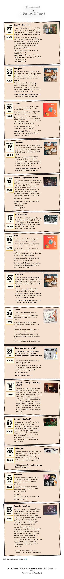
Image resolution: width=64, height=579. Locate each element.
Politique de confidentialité (32, 573)
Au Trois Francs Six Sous (16, 569)
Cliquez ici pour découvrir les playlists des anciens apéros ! (28, 466)
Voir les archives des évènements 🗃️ (15, 559)
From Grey (17, 509)
